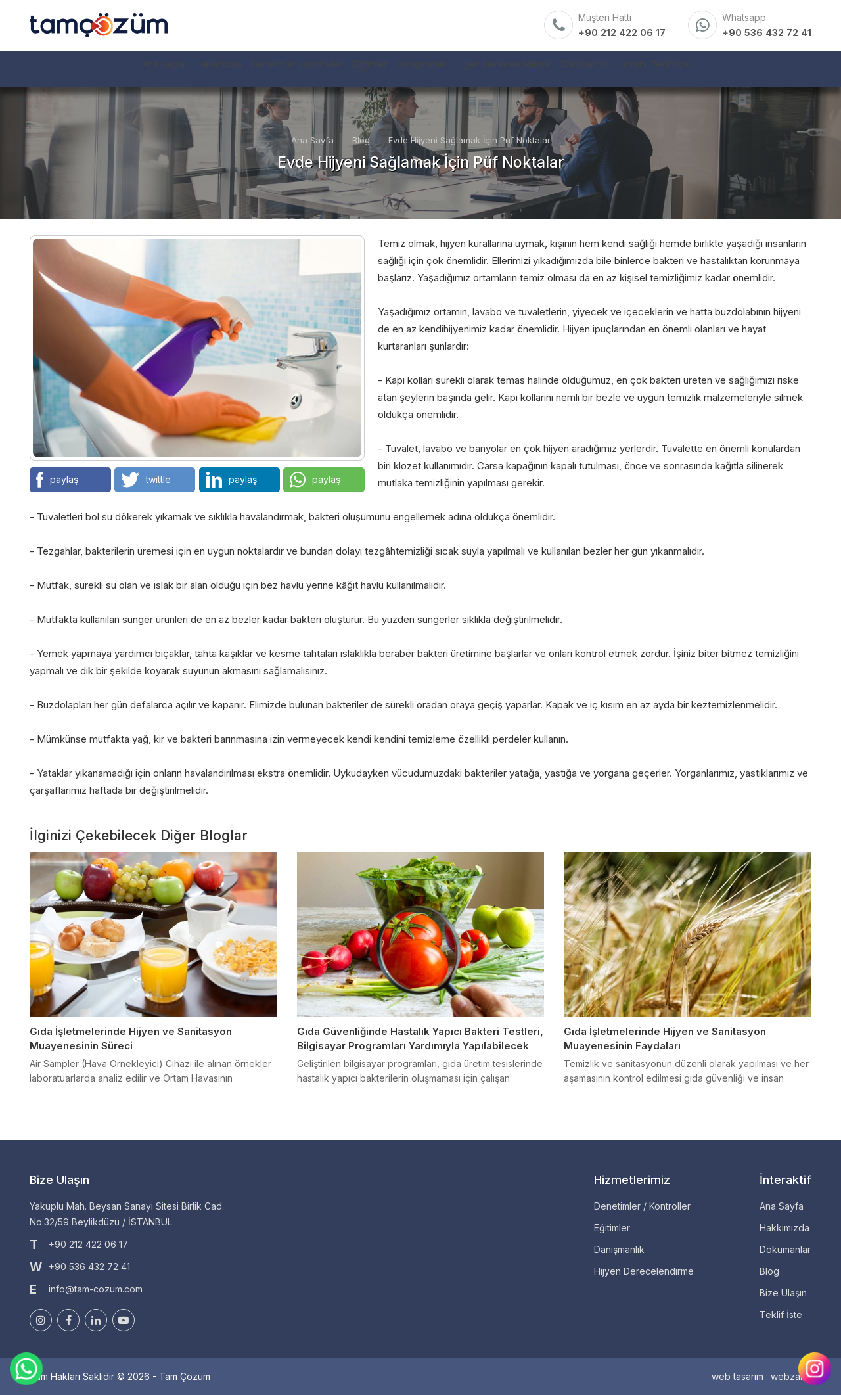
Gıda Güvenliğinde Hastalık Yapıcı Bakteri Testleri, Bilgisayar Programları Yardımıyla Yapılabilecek (420, 1038)
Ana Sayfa (61, 68)
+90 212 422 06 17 (622, 32)
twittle (146, 480)
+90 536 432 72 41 (766, 32)
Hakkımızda (140, 68)
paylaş (57, 480)
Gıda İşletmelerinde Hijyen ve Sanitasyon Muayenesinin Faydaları (665, 1038)
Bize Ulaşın (783, 1292)
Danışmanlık (420, 68)
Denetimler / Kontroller (246, 68)
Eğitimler (345, 68)
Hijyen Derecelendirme (528, 68)
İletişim (709, 68)
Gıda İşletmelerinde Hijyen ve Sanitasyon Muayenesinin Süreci (131, 1038)
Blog (361, 140)
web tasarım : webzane (761, 1376)
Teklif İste (770, 68)
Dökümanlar (636, 68)
